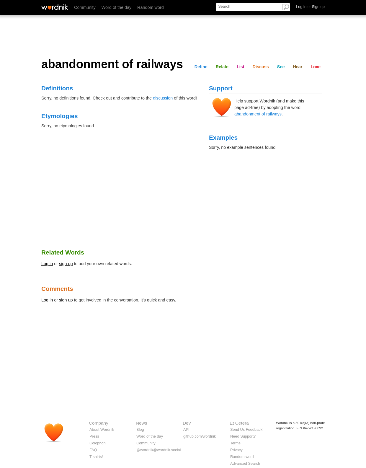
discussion (163, 98)
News (141, 422)
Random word (150, 7)
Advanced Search (245, 463)
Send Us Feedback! (246, 429)
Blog (140, 429)
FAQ (93, 450)
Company (98, 422)
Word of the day (116, 7)
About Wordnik (101, 429)
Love (316, 66)
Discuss (261, 66)
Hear (297, 66)
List (240, 66)
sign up (66, 263)
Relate (222, 66)
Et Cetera (239, 422)
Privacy (236, 450)
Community (85, 7)
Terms (235, 443)
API (186, 429)
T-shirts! (96, 456)
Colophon (97, 443)
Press (94, 436)
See (281, 66)
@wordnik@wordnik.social (158, 450)
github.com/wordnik (199, 436)
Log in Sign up (310, 6)
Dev (187, 422)
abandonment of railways (258, 114)
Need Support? (243, 436)
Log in (47, 263)
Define (201, 66)
